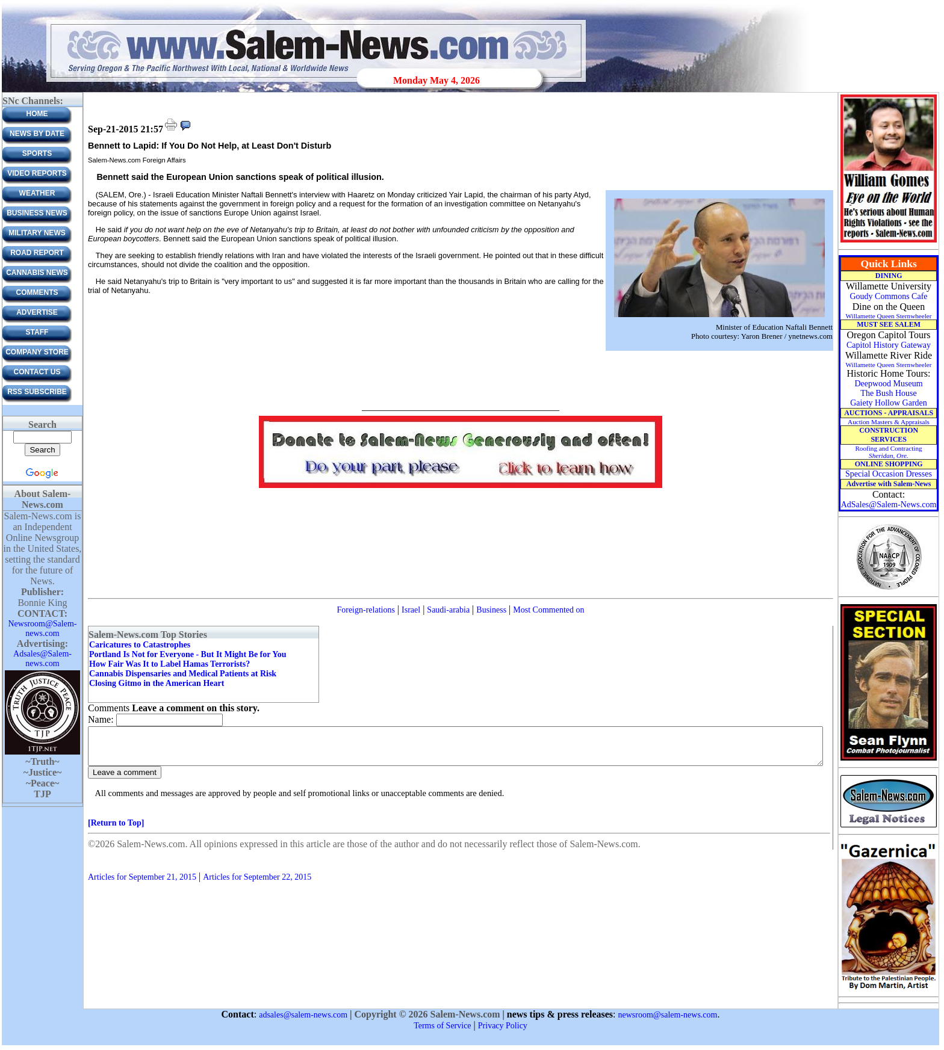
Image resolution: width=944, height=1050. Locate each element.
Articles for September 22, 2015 (257, 884)
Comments (37, 292)
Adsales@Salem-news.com (42, 658)
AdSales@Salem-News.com (889, 504)
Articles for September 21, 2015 (142, 884)
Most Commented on (548, 609)
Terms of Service (442, 1025)
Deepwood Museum (888, 383)
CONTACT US (37, 372)
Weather (37, 193)
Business (491, 609)
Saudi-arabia (448, 609)
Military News (36, 233)
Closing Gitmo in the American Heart (156, 683)
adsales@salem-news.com (303, 1014)
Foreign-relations (365, 609)
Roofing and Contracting (888, 452)
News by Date (37, 133)
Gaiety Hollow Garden (888, 402)
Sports (37, 153)
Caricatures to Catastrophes (139, 644)
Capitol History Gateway (888, 345)
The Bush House (888, 393)
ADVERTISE (37, 312)
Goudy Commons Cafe (888, 296)
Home (37, 114)
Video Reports (37, 173)
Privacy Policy (502, 1025)
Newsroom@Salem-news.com (42, 628)
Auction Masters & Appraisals (889, 421)
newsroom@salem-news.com (668, 1014)
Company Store (37, 352)
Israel (411, 609)
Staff (37, 332)
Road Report (37, 253)
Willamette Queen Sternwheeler (888, 316)
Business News (37, 213)
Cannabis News (37, 272)
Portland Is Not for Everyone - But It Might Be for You (188, 654)
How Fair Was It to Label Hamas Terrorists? (169, 664)
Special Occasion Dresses (888, 473)
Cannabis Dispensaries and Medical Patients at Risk (182, 673)
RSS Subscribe (37, 392)
